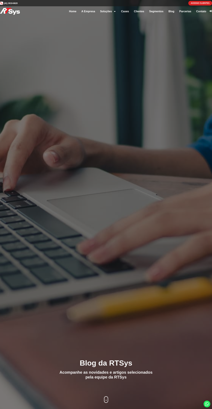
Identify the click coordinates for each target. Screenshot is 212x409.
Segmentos (156, 11)
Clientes (139, 11)
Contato (201, 11)
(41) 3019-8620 (11, 3)
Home (72, 11)
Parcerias (185, 11)
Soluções (108, 11)
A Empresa (88, 11)
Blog (171, 11)
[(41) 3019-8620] (1, 3)
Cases (125, 11)
